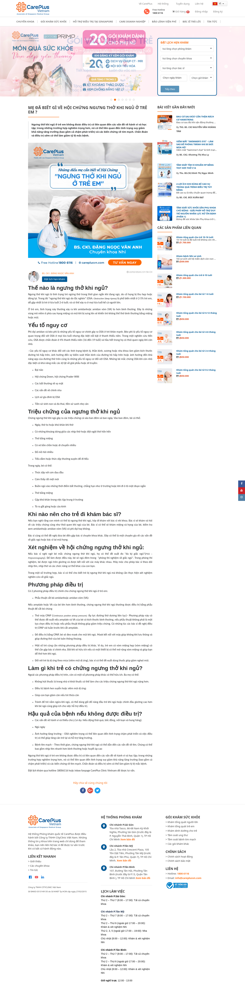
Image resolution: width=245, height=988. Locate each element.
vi (217, 3)
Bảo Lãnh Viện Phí (164, 21)
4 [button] (122, 100)
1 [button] (111, 100)
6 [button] (130, 100)
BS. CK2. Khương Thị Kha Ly (194, 154)
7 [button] (134, 100)
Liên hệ (199, 3)
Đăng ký (218, 11)
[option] (122, 61)
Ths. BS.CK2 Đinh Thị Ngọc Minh (196, 173)
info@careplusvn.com (188, 878)
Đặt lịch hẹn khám (54, 279)
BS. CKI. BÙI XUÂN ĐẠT (191, 197)
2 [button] (115, 100)
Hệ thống (163, 3)
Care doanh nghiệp (132, 21)
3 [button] (119, 100)
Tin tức (212, 21)
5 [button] (126, 100)
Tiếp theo (170, 89)
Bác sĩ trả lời (192, 21)
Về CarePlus (145, 3)
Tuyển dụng (183, 3)
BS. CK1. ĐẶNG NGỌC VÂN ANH (58, 273)
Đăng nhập (201, 11)
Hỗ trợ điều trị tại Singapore (93, 21)
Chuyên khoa (25, 21)
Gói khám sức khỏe (54, 21)
